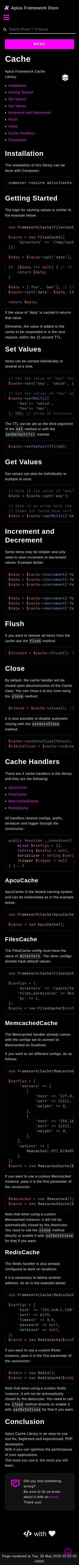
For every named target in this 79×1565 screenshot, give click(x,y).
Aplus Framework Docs (31, 8)
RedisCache (18, 808)
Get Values (17, 106)
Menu (40, 44)
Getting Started (20, 92)
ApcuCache (17, 787)
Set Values (17, 99)
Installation (17, 85)
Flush (12, 119)
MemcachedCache (23, 801)
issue (54, 1497)
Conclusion (17, 140)
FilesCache (17, 794)
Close (13, 126)
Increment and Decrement (29, 112)
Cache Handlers (21, 133)
